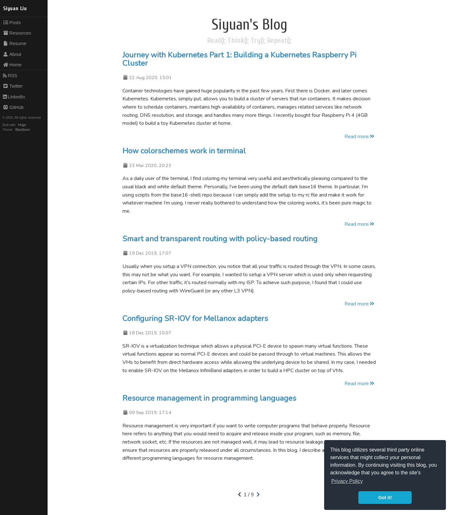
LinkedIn (14, 96)
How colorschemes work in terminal (184, 151)
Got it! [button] (385, 497)
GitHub (13, 107)
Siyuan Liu (15, 8)
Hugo (22, 125)
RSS (10, 75)
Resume (14, 43)
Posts (12, 22)
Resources (17, 33)
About (12, 54)
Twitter (13, 86)
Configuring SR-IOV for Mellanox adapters (195, 318)
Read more (359, 136)
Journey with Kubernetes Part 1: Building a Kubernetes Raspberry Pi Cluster (239, 59)
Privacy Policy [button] (347, 481)
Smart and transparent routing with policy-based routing (219, 239)
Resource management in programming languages (209, 398)
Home (12, 64)
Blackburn (23, 129)
